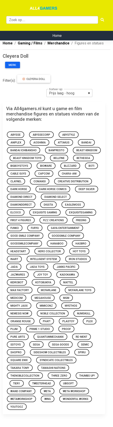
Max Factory (19, 290)
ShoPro (16, 352)
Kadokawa (67, 274)
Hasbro (80, 243)
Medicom (16, 298)
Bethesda (83, 158)
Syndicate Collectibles (56, 360)
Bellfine (59, 158)
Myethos (71, 305)
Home (57, 36)
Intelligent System (43, 259)
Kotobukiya (43, 282)
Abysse (15, 134)
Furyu (35, 228)
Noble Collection (52, 313)
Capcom (44, 173)
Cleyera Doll (33, 79)
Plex (89, 321)
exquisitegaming (81, 212)
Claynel (16, 181)
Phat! (46, 321)
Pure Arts (17, 336)
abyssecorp (41, 134)
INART (14, 259)
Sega (36, 344)
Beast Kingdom (86, 150)
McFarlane (48, 290)
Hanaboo (56, 243)
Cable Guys (18, 173)
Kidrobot (16, 282)
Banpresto (56, 150)
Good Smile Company (25, 235)
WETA (47, 391)
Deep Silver (87, 189)
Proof (66, 329)
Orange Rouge (20, 321)
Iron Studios (78, 259)
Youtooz (16, 406)
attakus (63, 142)
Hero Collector (49, 251)
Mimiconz (46, 305)
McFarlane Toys (79, 290)
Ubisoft (68, 383)
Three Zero (59, 375)
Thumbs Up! (87, 375)
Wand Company (21, 391)
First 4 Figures (20, 220)
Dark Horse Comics (53, 189)
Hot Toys (79, 251)
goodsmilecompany (24, 243)
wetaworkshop (21, 399)
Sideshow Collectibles (50, 352)
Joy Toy (42, 274)
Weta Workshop (74, 391)
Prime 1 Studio (40, 329)
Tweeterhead (41, 383)
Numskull (84, 313)
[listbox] (69, 93)
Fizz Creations (53, 220)
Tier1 (16, 383)
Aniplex (15, 142)
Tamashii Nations (53, 367)
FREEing (81, 220)
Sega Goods (60, 344)
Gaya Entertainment (65, 228)
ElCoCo (15, 212)
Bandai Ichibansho (23, 150)
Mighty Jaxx (19, 305)
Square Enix (19, 360)
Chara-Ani (69, 173)
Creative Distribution (73, 181)
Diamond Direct (21, 197)
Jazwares (17, 274)
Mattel (68, 282)
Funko (14, 228)
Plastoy (68, 321)
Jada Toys (37, 266)
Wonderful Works (75, 399)
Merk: (12, 65)
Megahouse (43, 298)
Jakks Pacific (66, 266)
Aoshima (39, 142)
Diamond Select (55, 197)
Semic (85, 344)
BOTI (91, 165)
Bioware (46, 165)
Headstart (18, 251)
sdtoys (15, 344)
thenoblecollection (24, 375)
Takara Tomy (19, 367)
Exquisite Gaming (45, 212)
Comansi (40, 181)
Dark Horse (18, 189)
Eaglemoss (73, 204)
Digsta (48, 204)
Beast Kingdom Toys (27, 158)
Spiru (82, 352)
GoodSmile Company (66, 235)
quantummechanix (50, 336)
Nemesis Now (19, 313)
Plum (14, 329)
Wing (47, 399)
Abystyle (68, 134)
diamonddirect (21, 204)
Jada (14, 266)
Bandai (86, 142)
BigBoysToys (19, 165)
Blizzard (70, 165)
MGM (66, 298)
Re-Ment (81, 336)
